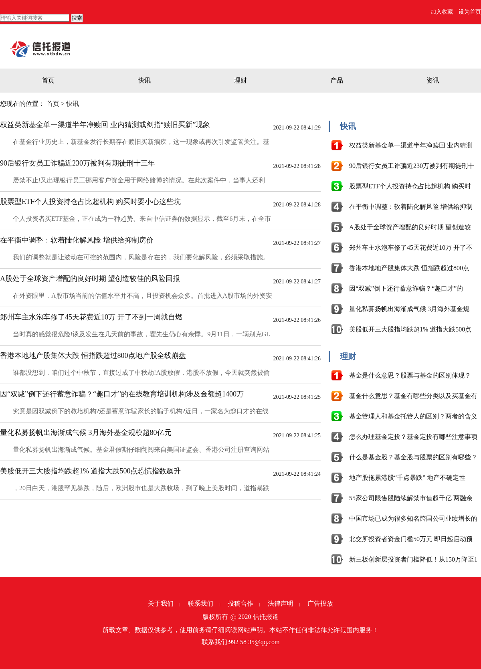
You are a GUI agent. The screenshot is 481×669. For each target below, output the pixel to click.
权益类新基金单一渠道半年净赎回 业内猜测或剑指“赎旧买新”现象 (105, 125)
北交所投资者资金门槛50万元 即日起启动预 (411, 539)
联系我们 (200, 603)
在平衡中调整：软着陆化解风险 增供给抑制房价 (77, 240)
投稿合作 (240, 603)
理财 (240, 80)
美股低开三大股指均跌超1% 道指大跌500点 (410, 329)
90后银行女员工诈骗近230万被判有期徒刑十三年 (77, 163)
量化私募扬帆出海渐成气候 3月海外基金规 (409, 308)
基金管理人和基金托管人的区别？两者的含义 (413, 416)
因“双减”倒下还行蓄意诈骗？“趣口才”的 (406, 288)
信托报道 (266, 616)
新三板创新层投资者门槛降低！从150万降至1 (413, 559)
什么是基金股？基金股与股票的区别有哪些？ (413, 457)
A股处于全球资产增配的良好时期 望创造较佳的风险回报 (90, 279)
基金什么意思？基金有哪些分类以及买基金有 (413, 395)
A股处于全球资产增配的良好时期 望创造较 (410, 227)
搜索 (77, 18)
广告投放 (320, 603)
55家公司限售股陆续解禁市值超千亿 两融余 (411, 498)
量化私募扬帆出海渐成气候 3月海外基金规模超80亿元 (86, 432)
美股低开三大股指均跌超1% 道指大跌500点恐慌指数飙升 (90, 471)
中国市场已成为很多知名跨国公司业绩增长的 (413, 518)
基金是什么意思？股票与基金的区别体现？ (410, 375)
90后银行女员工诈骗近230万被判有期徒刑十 (411, 165)
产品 (336, 80)
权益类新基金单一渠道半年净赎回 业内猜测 (411, 145)
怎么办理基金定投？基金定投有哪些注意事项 (413, 436)
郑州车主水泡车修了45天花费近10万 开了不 (411, 247)
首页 (48, 80)
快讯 (144, 80)
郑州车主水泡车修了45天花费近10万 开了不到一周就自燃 (91, 317)
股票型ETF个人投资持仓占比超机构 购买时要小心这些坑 (90, 202)
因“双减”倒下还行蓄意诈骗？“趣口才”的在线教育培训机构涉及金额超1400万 (122, 394)
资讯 (432, 80)
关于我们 (161, 603)
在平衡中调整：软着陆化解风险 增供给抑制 (411, 206)
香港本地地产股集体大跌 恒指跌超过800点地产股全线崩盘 (93, 356)
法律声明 (280, 603)
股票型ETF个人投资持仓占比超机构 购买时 (410, 186)
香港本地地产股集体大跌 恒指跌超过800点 (409, 268)
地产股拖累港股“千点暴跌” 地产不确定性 (407, 477)
